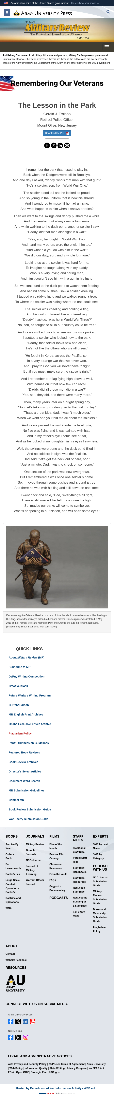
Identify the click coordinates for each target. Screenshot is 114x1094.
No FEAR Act (96, 1068)
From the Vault (58, 874)
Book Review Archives (23, 762)
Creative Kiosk (18, 686)
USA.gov (54, 1072)
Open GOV (22, 1072)
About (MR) (26, 657)
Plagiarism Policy (20, 733)
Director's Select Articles (25, 771)
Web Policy (16, 1068)
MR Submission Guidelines (26, 790)
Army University (96, 1064)
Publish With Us (100, 867)
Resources (16, 968)
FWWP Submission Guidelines (29, 743)
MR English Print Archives (26, 714)
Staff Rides (78, 838)
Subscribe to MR (19, 667)
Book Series (13, 874)
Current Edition (19, 705)
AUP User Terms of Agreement (67, 1064)
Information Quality (36, 1068)
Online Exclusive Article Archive (30, 724)
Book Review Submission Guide (30, 809)
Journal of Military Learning (32, 870)
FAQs (52, 880)
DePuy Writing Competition (26, 676)
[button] (85, 3)
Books (12, 836)
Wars (8, 908)
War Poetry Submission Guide (28, 819)
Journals (35, 836)
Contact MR (16, 800)
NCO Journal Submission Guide (100, 881)
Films (54, 836)
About (11, 946)
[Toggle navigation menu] (106, 46)
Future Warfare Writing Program (30, 695)
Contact (10, 954)
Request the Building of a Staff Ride (80, 901)
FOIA (11, 1072)
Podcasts (58, 898)
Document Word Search (24, 781)
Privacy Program (77, 1068)
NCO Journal (33, 860)
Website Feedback (16, 960)
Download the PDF (57, 133)
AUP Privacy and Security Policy (27, 1064)
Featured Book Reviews (24, 752)
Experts (100, 836)
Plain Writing (57, 1068)
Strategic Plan (39, 1072)
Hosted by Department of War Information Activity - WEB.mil (55, 1088)
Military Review (35, 844)
